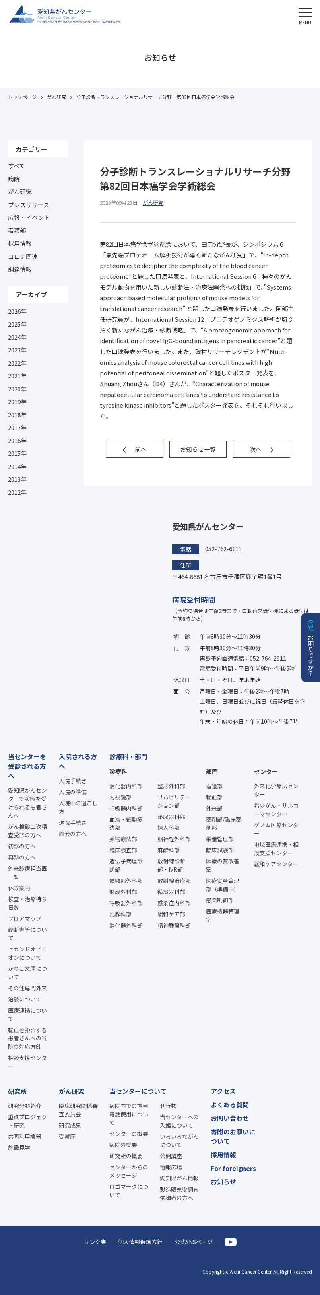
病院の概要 (123, 1145)
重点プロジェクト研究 (27, 1121)
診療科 (118, 771)
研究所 (17, 1091)
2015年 (17, 453)
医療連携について (27, 1014)
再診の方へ (22, 857)
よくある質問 (230, 1104)
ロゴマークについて (128, 1190)
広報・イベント (29, 217)
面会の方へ (73, 834)
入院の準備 (73, 792)
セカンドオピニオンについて (27, 953)
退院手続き (73, 822)
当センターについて (138, 1091)
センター (266, 771)
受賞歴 (67, 1136)
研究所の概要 (126, 1156)
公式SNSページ (194, 1242)
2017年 (17, 427)
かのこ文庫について (27, 972)
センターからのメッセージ (128, 1171)
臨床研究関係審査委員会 (78, 1110)
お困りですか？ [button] (311, 655)
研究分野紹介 (24, 1106)
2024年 (17, 337)
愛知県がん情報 (179, 1178)
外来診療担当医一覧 (27, 872)
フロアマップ (24, 918)
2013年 (17, 479)
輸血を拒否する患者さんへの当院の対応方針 (27, 1038)
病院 (14, 179)
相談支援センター (27, 1062)
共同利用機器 (24, 1136)
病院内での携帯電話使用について (128, 1114)
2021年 (17, 375)
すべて (16, 165)
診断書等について (27, 934)
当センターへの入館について (179, 1121)
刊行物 (168, 1106)
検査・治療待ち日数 (27, 903)
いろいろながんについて (179, 1140)
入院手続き (73, 781)
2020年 (17, 389)
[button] (305, 15)
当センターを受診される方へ (27, 766)
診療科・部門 (128, 756)
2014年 (17, 466)
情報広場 (171, 1167)
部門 (212, 771)
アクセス (223, 1091)
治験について (24, 999)
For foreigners (233, 1168)
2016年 (17, 440)
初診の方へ (22, 846)
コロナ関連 (23, 256)
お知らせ (223, 1181)
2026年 (17, 311)
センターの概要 (128, 1134)
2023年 (17, 350)
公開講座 (171, 1156)
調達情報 (20, 269)
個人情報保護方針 (140, 1242)
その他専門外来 (27, 988)
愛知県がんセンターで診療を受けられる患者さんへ (27, 802)
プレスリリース (28, 204)
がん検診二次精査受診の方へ (27, 830)
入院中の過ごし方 (78, 807)
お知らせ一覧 (198, 449)
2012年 (17, 492)
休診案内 (19, 888)
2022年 (17, 363)
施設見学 (19, 1147)
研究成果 (70, 1125)
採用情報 (20, 243)
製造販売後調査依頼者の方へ (179, 1193)
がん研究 (20, 191)
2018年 (17, 414)
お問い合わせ (230, 1118)
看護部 (17, 230)
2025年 (17, 324)
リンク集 (95, 1242)
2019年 (17, 401)
